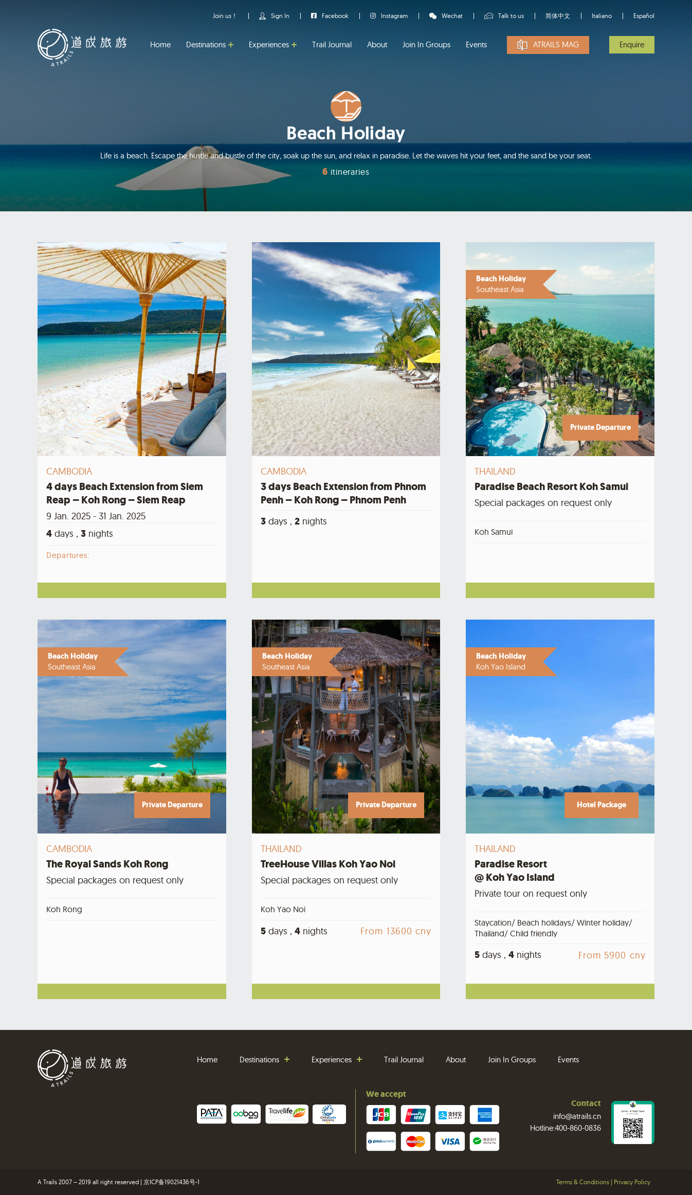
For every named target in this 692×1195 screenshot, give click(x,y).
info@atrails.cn (577, 1116)
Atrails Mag (556, 44)
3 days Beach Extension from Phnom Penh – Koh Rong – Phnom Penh (343, 493)
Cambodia (69, 471)
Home (160, 44)
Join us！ (225, 16)
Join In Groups (426, 44)
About (377, 44)
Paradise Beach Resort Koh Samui (551, 487)
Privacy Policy (632, 1182)
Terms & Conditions (582, 1182)
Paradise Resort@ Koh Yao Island (515, 870)
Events (476, 44)
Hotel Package (601, 805)
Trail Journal (332, 44)
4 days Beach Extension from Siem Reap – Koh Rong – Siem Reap (124, 493)
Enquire (632, 44)
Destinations (206, 44)
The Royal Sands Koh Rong (107, 864)
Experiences (269, 44)
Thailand (495, 471)
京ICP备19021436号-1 (171, 1182)
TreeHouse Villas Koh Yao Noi (328, 864)
